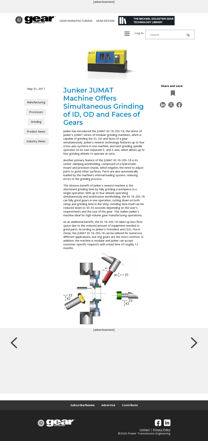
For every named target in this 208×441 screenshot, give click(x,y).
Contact (145, 429)
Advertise (108, 405)
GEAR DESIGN (105, 20)
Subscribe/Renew (82, 405)
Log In (139, 33)
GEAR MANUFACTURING (76, 20)
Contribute (130, 405)
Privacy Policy (161, 429)
